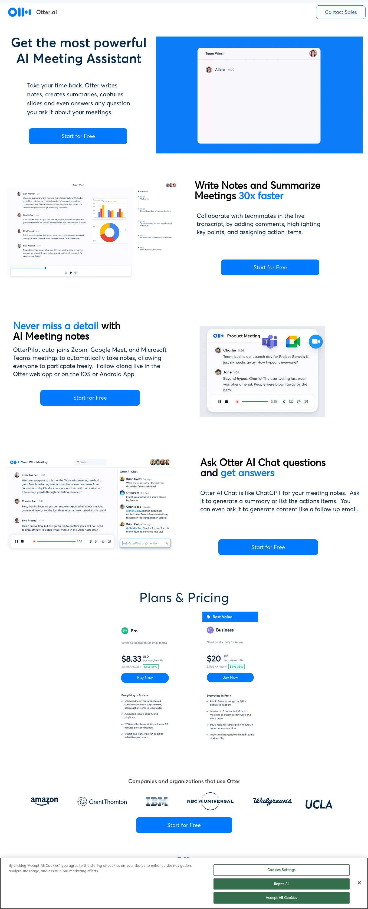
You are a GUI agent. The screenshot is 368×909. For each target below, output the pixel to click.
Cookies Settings (281, 870)
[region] (184, 883)
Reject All (281, 884)
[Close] (359, 883)
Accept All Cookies (281, 897)
